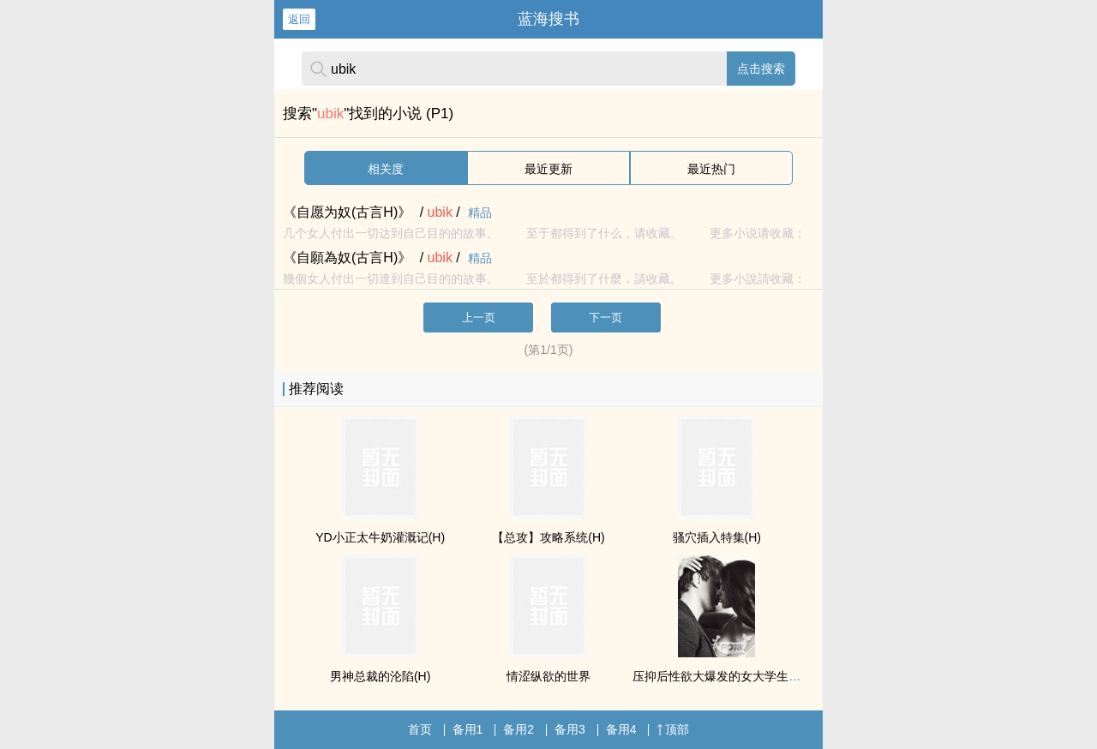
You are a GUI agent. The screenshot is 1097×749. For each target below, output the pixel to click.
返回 (299, 19)
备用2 (518, 729)
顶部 (672, 729)
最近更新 (548, 169)
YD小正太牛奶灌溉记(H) (380, 537)
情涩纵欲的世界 (548, 676)
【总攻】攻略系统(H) (548, 537)
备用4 (621, 729)
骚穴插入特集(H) (717, 537)
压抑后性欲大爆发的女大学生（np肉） (735, 676)
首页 (420, 729)
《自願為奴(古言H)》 (347, 257)
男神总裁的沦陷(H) (380, 676)
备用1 (468, 729)
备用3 (569, 729)
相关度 (386, 169)
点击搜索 (761, 68)
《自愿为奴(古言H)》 (347, 212)
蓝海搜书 (548, 18)
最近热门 (711, 169)
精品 (480, 212)
